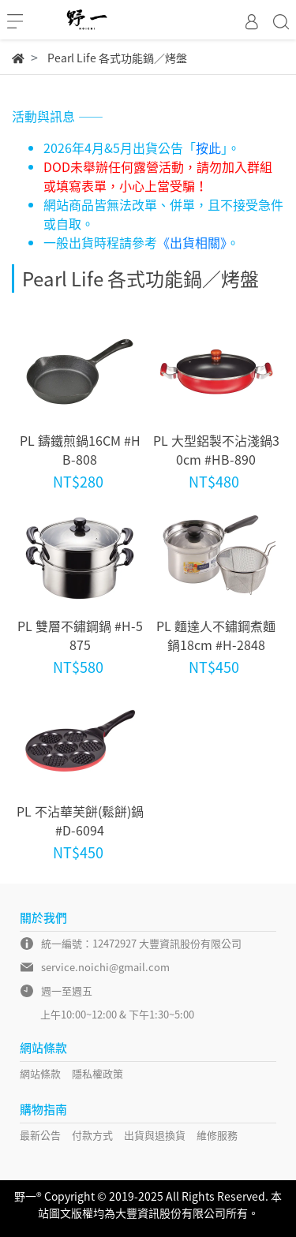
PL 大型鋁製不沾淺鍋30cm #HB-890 (216, 450)
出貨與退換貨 (154, 1134)
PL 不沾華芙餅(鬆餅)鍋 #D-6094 (80, 820)
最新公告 (40, 1134)
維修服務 (217, 1134)
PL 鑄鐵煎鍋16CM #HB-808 (80, 450)
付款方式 (92, 1134)
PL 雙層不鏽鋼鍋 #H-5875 (80, 635)
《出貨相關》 (192, 242)
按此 (208, 147)
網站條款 (40, 1073)
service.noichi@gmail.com (105, 966)
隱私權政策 (97, 1073)
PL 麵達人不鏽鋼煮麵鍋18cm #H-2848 (215, 635)
